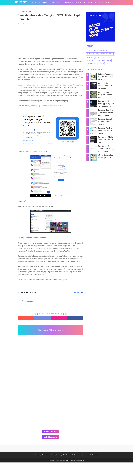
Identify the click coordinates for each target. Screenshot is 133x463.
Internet (68, 2)
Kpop (88, 57)
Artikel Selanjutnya (50, 437)
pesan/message (32, 152)
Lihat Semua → (78, 293)
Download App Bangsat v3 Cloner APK (105, 94)
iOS (100, 63)
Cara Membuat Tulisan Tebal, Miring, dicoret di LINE (106, 148)
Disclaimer (67, 455)
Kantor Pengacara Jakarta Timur (75, 460)
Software (79, 2)
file (107, 63)
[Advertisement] (50, 40)
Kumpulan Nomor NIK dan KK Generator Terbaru (106, 121)
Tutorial (35, 2)
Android (105, 60)
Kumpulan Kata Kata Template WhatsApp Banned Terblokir (105, 112)
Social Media (56, 2)
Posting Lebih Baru (50, 432)
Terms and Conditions (82, 455)
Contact (43, 455)
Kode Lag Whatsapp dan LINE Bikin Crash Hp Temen (105, 76)
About (35, 455)
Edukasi (101, 50)
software (90, 63)
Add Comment (22, 23)
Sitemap (97, 455)
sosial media (91, 54)
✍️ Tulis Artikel (104, 2)
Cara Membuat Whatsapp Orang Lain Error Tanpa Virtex (106, 103)
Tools (44, 2)
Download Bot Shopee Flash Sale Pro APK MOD (105, 85)
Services (91, 2)
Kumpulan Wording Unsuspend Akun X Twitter (105, 130)
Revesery (21, 2)
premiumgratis (106, 54)
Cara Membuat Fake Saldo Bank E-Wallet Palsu (105, 139)
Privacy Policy (55, 455)
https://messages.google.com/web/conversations (43, 106)
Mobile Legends (92, 60)
